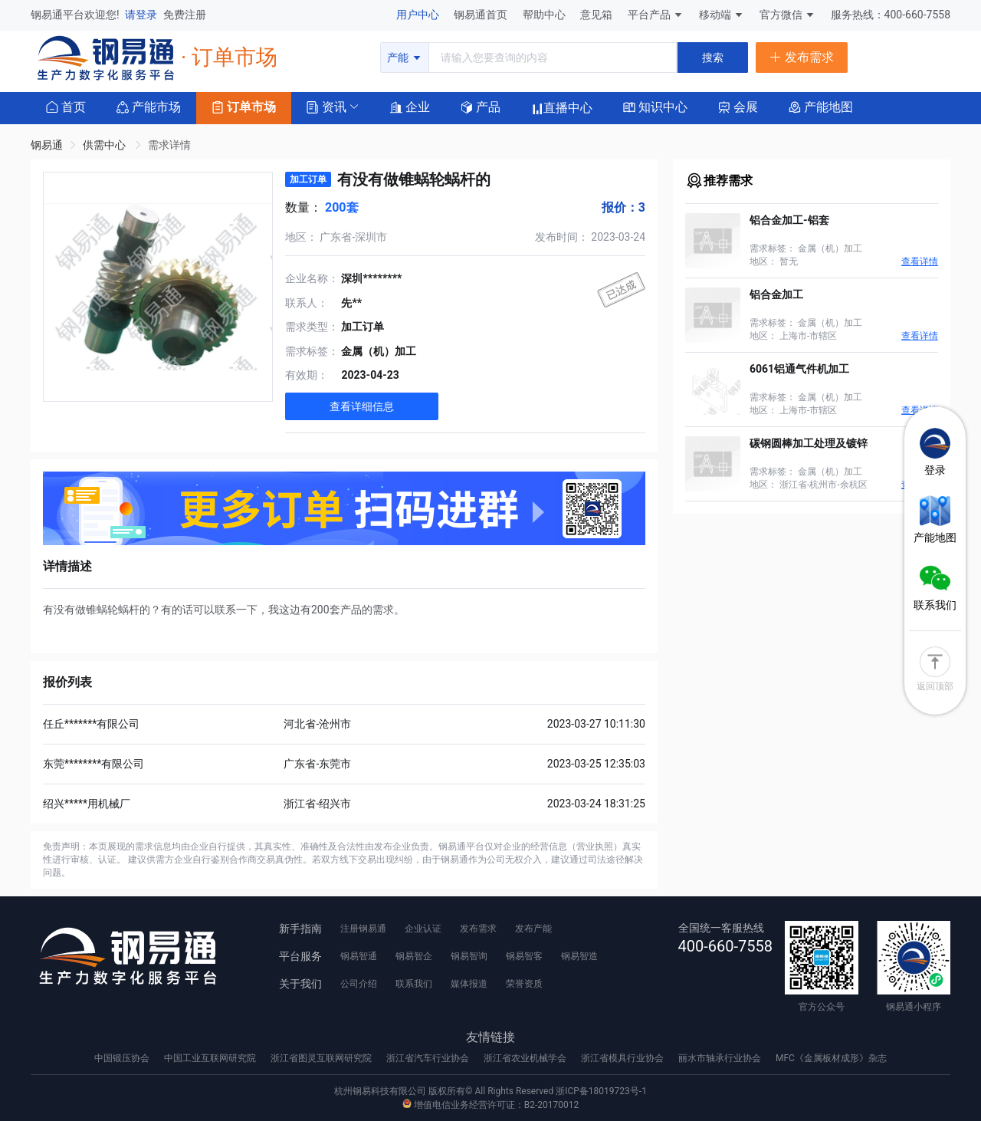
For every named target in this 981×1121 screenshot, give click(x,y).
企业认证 (423, 928)
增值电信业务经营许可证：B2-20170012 (490, 1105)
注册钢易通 (363, 928)
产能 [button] (404, 57)
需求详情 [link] (169, 145)
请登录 (142, 14)
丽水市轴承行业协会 (720, 1058)
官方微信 (787, 14)
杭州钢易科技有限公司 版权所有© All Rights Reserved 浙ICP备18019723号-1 (490, 1091)
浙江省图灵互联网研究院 (322, 1058)
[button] (326, 106)
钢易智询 (469, 956)
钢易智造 (579, 956)
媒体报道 (469, 983)
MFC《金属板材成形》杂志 (831, 1058)
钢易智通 (358, 956)
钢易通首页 (482, 14)
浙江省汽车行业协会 (428, 1058)
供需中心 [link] (105, 145)
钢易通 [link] (47, 145)
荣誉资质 (524, 983)
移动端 (721, 14)
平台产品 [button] (649, 14)
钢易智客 (524, 956)
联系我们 (413, 983)
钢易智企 (413, 956)
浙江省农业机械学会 (526, 1058)
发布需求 (478, 928)
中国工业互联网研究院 (211, 1058)
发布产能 (533, 928)
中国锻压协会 (123, 1058)
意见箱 (597, 14)
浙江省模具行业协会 (623, 1058)
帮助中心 (545, 14)
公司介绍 (358, 983)
